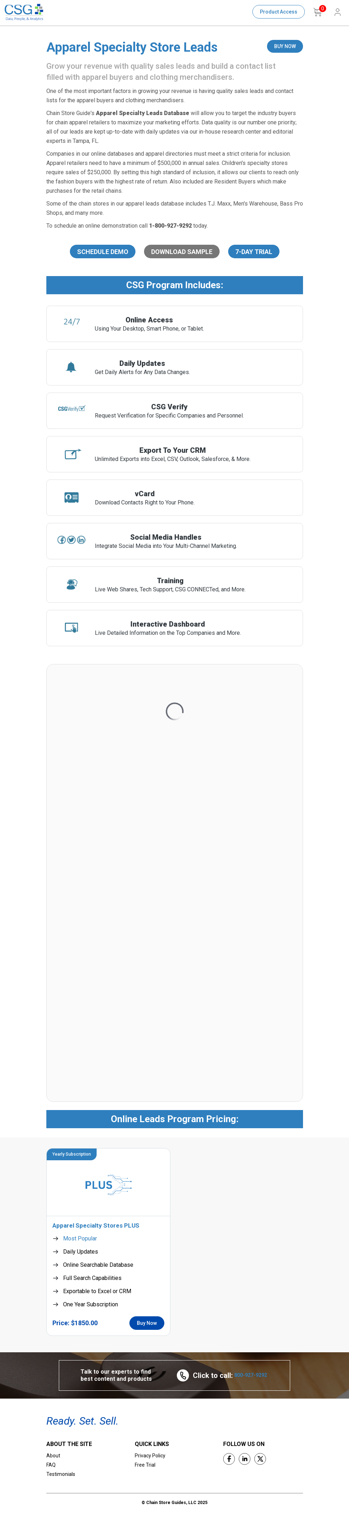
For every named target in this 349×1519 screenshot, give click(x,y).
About (53, 1455)
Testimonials (60, 1474)
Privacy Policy (150, 1455)
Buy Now (147, 1323)
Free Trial (145, 1465)
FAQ (51, 1465)
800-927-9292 (250, 1375)
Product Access (278, 12)
